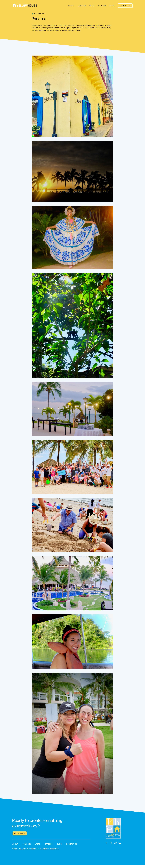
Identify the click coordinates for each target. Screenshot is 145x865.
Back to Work (40, 14)
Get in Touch (19, 833)
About (71, 6)
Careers (102, 6)
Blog (111, 6)
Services (82, 6)
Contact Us (125, 6)
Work (92, 6)
